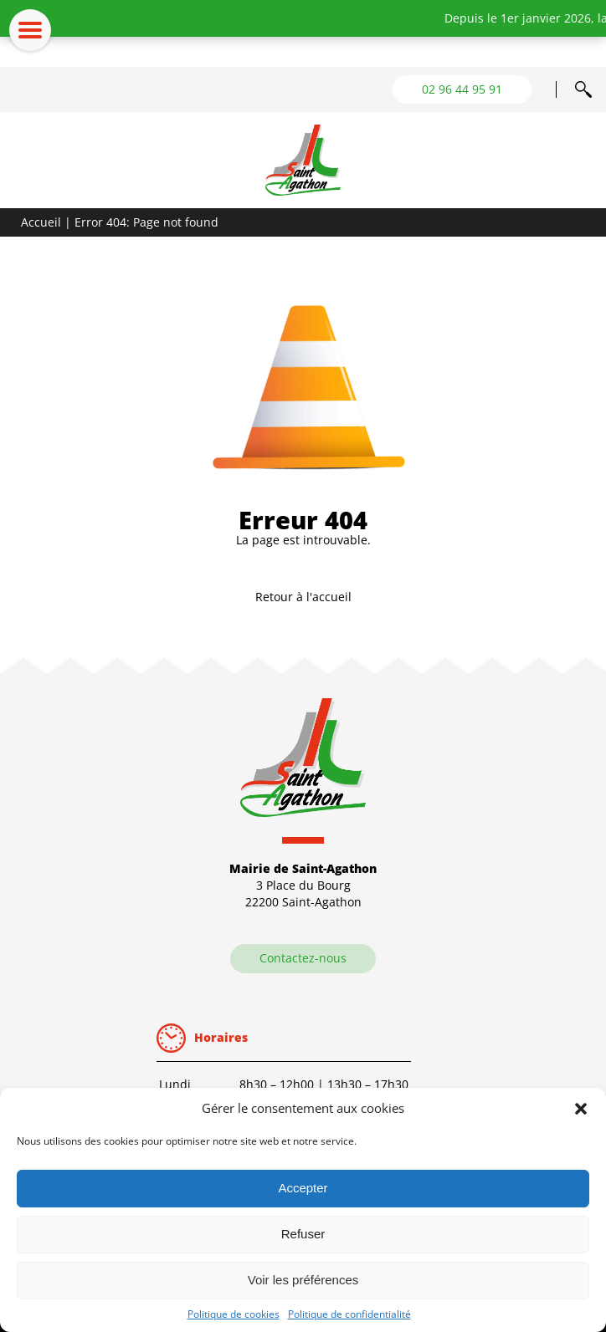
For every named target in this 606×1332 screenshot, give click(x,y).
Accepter (302, 1188)
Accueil (41, 222)
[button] (581, 1108)
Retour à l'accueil (303, 597)
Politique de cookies (233, 1314)
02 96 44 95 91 (462, 89)
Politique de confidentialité (349, 1314)
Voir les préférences (303, 1280)
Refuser (303, 1234)
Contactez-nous (303, 958)
